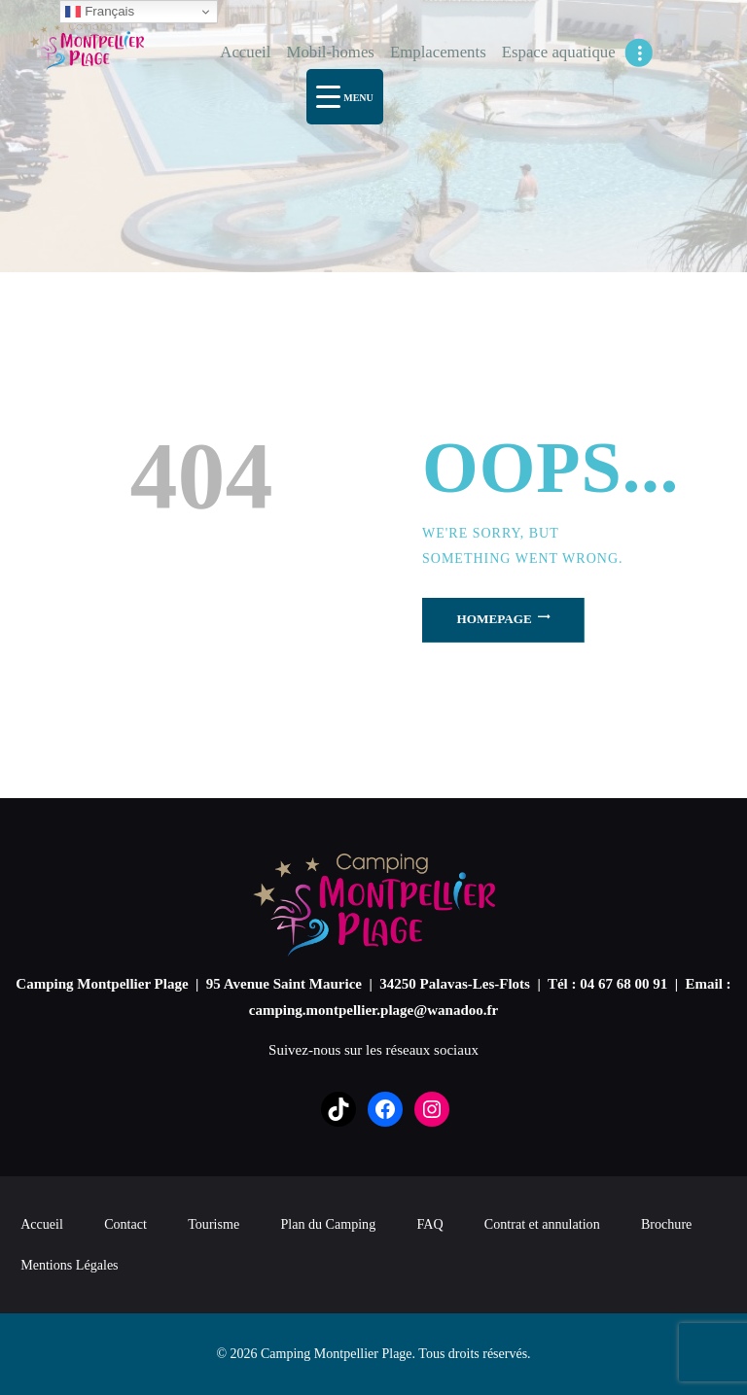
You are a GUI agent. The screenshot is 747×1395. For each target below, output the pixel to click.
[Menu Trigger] (344, 96)
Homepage (494, 618)
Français (99, 11)
